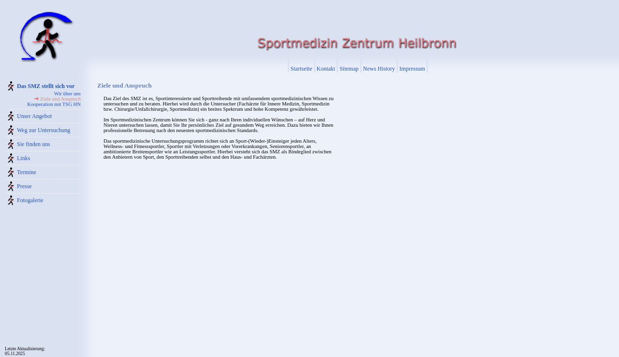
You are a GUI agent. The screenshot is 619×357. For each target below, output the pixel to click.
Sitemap (348, 68)
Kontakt (326, 68)
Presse (24, 186)
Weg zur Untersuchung (43, 130)
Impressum (412, 68)
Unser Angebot (34, 116)
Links (23, 158)
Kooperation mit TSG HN (54, 104)
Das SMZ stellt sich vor (45, 86)
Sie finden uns (33, 144)
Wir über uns (67, 93)
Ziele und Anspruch (60, 99)
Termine (26, 172)
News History (379, 68)
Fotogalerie (30, 200)
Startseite (301, 68)
